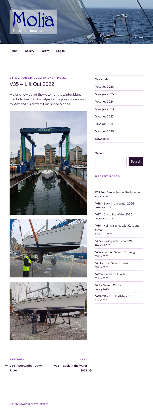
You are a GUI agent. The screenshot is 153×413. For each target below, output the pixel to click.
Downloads (102, 138)
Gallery (29, 50)
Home (13, 50)
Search (100, 153)
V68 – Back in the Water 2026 (114, 203)
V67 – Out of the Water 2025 (113, 214)
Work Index (102, 79)
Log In (60, 50)
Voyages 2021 (104, 123)
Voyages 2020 (104, 131)
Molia (20, 14)
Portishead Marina (56, 104)
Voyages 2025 (104, 94)
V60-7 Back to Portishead (111, 296)
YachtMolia (57, 78)
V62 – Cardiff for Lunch (110, 274)
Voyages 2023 (104, 109)
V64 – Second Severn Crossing (115, 252)
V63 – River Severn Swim (111, 263)
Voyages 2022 (104, 116)
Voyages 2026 (104, 86)
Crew (45, 50)
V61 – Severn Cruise (108, 285)
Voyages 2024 (104, 101)
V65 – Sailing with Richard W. (113, 241)
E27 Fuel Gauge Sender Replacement (118, 192)
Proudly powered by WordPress (28, 403)
